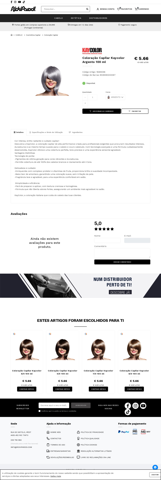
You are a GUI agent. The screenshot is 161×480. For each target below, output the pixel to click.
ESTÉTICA (76, 18)
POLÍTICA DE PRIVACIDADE (90, 432)
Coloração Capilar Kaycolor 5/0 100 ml (62, 372)
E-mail (127, 236)
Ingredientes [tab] (77, 132)
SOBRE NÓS (54, 432)
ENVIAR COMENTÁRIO (122, 262)
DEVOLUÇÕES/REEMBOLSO (60, 457)
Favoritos (135, 111)
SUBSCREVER (80, 406)
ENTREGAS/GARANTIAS (59, 451)
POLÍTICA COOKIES (87, 445)
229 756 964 (16, 440)
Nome (97, 236)
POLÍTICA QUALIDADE (88, 438)
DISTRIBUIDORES (99, 18)
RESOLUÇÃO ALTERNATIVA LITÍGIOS (94, 451)
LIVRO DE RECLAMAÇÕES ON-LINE (94, 457)
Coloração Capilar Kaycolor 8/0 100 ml (134, 372)
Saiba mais (55, 476)
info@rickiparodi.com (21, 448)
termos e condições (69, 411)
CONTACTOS (54, 438)
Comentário (100, 246)
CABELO (57, 18)
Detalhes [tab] (19, 132)
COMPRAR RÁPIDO (26, 389)
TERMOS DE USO (56, 445)
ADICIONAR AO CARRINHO (102, 111)
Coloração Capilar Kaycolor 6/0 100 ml (26, 372)
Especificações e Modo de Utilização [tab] (47, 132)
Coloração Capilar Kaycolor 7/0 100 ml (98, 372)
